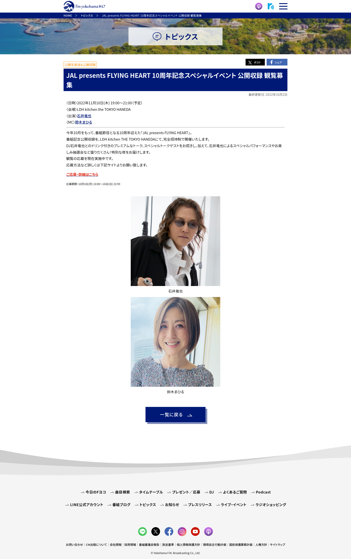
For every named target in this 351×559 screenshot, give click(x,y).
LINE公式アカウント (86, 504)
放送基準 (168, 544)
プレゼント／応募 (186, 492)
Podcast (263, 492)
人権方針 (261, 544)
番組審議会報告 (149, 544)
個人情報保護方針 (188, 544)
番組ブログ (121, 504)
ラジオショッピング (270, 504)
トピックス (147, 504)
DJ (211, 492)
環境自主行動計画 (214, 544)
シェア (278, 62)
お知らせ (172, 504)
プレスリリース (200, 504)
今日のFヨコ (96, 492)
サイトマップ (277, 544)
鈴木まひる (83, 122)
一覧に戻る (171, 414)
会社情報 (116, 544)
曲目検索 (122, 492)
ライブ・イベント (234, 504)
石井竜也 (84, 115)
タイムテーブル (151, 492)
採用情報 (130, 544)
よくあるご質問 (235, 492)
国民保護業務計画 (241, 544)
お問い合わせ (74, 544)
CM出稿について (96, 544)
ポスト (257, 62)
